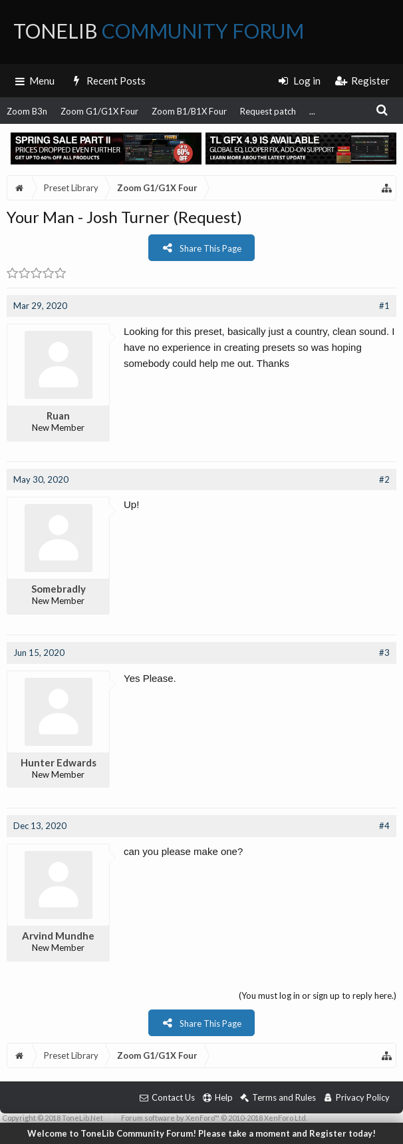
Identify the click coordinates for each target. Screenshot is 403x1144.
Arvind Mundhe (58, 936)
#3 (384, 652)
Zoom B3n (27, 111)
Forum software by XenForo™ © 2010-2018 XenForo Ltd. (214, 1117)
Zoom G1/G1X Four (99, 111)
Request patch (268, 111)
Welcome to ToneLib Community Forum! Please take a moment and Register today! (201, 1133)
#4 (384, 825)
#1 (384, 305)
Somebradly (58, 589)
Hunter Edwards (58, 762)
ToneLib (158, 31)
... (312, 111)
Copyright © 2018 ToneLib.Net (52, 1117)
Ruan (58, 416)
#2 (384, 479)
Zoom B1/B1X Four (189, 111)
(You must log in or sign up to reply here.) (317, 995)
